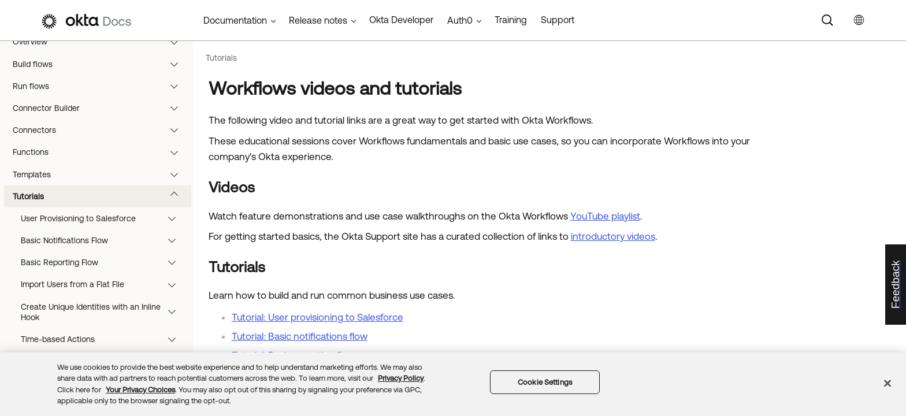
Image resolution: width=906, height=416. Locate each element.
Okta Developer (401, 19)
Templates (101, 174)
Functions (101, 152)
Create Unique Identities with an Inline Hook (104, 312)
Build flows (101, 64)
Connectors (101, 130)
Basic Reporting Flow (104, 262)
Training (511, 19)
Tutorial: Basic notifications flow (299, 336)
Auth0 (460, 20)
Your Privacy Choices (140, 389)
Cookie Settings (545, 382)
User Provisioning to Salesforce (104, 218)
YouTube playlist (605, 216)
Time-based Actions (104, 339)
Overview (101, 42)
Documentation (235, 20)
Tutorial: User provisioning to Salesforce (317, 317)
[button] (177, 42)
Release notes (318, 20)
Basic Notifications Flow (104, 240)
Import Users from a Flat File (104, 284)
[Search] (827, 20)
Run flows (101, 86)
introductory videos (613, 236)
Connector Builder (101, 108)
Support (557, 19)
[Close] (887, 383)
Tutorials (101, 196)
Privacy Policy (401, 378)
